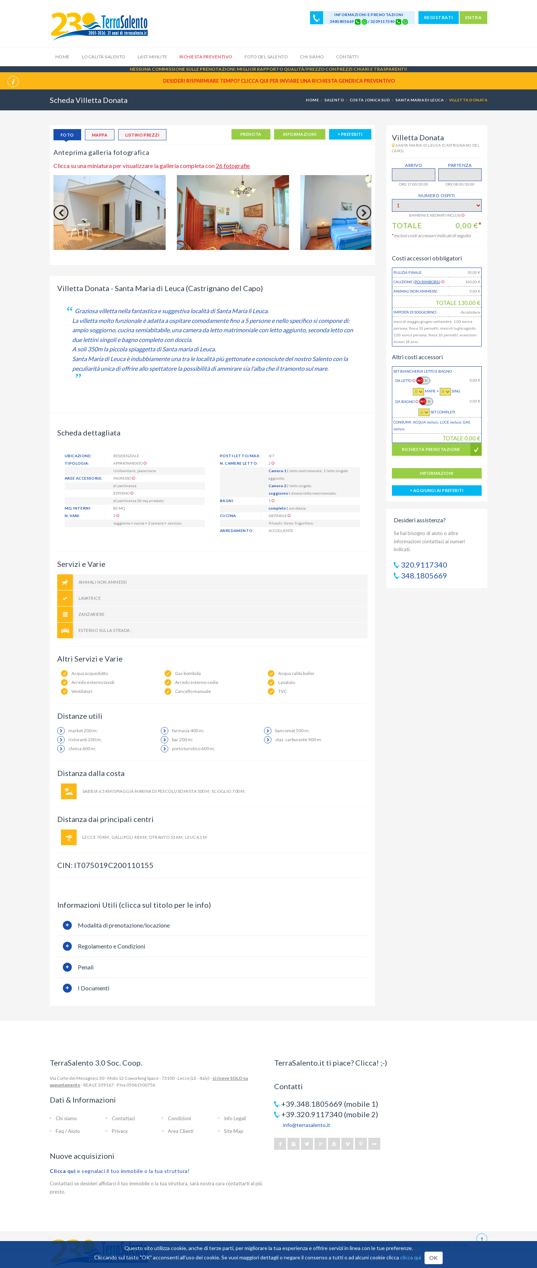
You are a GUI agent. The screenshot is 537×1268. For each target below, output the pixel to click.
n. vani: (72, 515)
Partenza (460, 165)
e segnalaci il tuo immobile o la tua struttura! (120, 1171)
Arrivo (413, 165)
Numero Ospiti (436, 195)
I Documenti (93, 988)
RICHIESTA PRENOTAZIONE (431, 452)
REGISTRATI (438, 17)
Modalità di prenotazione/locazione (124, 925)
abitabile (279, 515)
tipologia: (77, 463)
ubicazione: (78, 455)
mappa (99, 134)
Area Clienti (180, 1131)
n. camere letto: (239, 463)
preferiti (350, 134)
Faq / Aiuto (68, 1131)
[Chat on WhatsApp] (364, 21)
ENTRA (473, 17)
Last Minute (153, 56)
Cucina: (228, 515)
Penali (85, 967)
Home (62, 56)
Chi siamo (312, 56)
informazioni (299, 134)
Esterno (123, 493)
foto (67, 134)
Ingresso (124, 478)
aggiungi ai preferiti (436, 490)
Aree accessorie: (83, 478)
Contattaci (123, 1118)
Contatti (347, 56)
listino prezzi (142, 134)
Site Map (233, 1131)
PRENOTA (250, 134)
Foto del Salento (266, 56)
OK (433, 1258)
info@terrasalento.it (306, 1125)
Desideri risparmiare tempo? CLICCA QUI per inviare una (279, 81)
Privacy (120, 1131)
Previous (60, 212)
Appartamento (130, 463)
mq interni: (78, 508)
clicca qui (410, 1257)
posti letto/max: (240, 455)
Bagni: (227, 500)
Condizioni (179, 1118)
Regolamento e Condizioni (111, 946)
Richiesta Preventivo (206, 56)
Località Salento (104, 56)
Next (363, 212)
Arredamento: (237, 530)
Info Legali (235, 1118)
